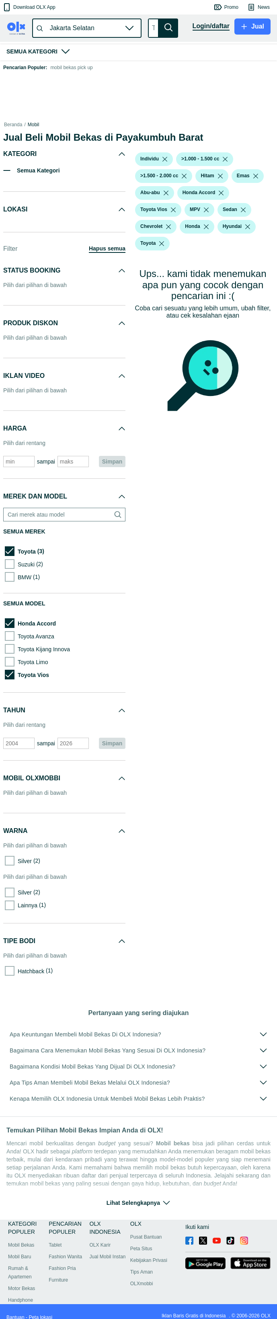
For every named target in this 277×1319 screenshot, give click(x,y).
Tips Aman (141, 1272)
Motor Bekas (21, 1288)
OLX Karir (100, 1245)
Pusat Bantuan (146, 1237)
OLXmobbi (141, 1283)
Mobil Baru (19, 1257)
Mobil (33, 124)
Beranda (13, 124)
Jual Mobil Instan (108, 1257)
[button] (28, 7)
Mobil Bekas (21, 1245)
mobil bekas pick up (71, 67)
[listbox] (165, 159)
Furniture (58, 1280)
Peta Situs (141, 1248)
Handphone (20, 1300)
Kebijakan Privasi (148, 1260)
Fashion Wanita (65, 1257)
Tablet (55, 1245)
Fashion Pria (62, 1268)
